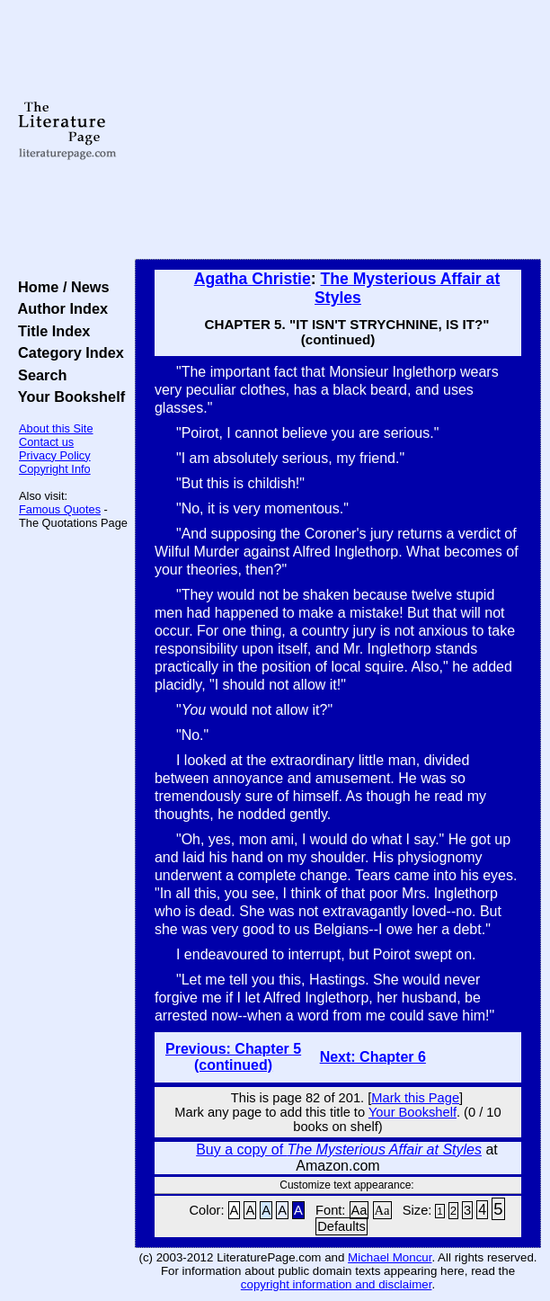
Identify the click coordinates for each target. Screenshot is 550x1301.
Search (38, 375)
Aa (359, 1210)
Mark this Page (415, 1098)
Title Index (50, 331)
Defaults (341, 1226)
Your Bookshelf (67, 396)
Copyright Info (55, 469)
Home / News (60, 287)
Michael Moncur (389, 1257)
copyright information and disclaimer (336, 1284)
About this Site (56, 428)
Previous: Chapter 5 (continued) (233, 1057)
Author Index (59, 308)
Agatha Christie (252, 279)
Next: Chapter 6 (373, 1057)
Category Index (67, 352)
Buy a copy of (339, 1149)
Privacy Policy (55, 455)
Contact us (46, 442)
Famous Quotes (60, 509)
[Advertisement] (338, 130)
